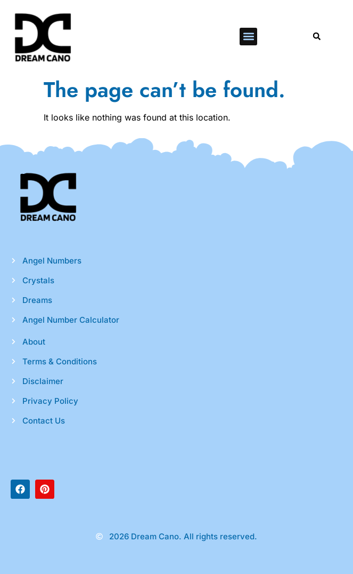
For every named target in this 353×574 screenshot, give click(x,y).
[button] (248, 36)
